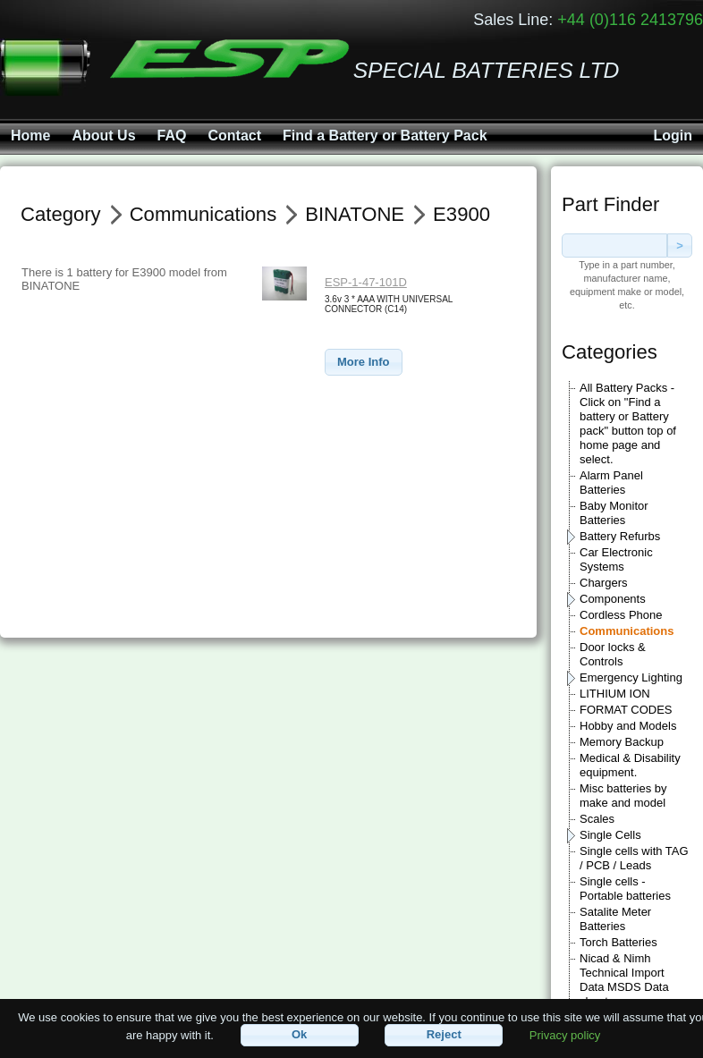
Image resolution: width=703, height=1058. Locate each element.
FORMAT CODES (626, 709)
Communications (626, 631)
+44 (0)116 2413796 (630, 20)
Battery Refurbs (620, 536)
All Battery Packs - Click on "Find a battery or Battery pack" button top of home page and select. (628, 423)
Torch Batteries (618, 942)
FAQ (172, 135)
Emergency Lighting (631, 677)
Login (672, 135)
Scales (597, 818)
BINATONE (354, 214)
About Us (103, 135)
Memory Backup (622, 742)
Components (613, 598)
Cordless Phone (621, 615)
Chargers (603, 582)
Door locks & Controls (613, 654)
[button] (363, 363)
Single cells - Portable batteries (625, 888)
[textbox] (614, 245)
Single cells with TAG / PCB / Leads (634, 858)
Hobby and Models (628, 725)
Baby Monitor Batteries (614, 513)
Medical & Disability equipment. (630, 765)
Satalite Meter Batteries (615, 919)
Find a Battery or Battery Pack (385, 135)
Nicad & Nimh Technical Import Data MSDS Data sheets (624, 980)
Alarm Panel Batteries (611, 482)
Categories (609, 352)
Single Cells (610, 835)
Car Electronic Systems (616, 559)
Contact (234, 135)
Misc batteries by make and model (623, 795)
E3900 (461, 214)
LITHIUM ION (615, 693)
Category (61, 214)
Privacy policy (564, 1034)
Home (30, 135)
